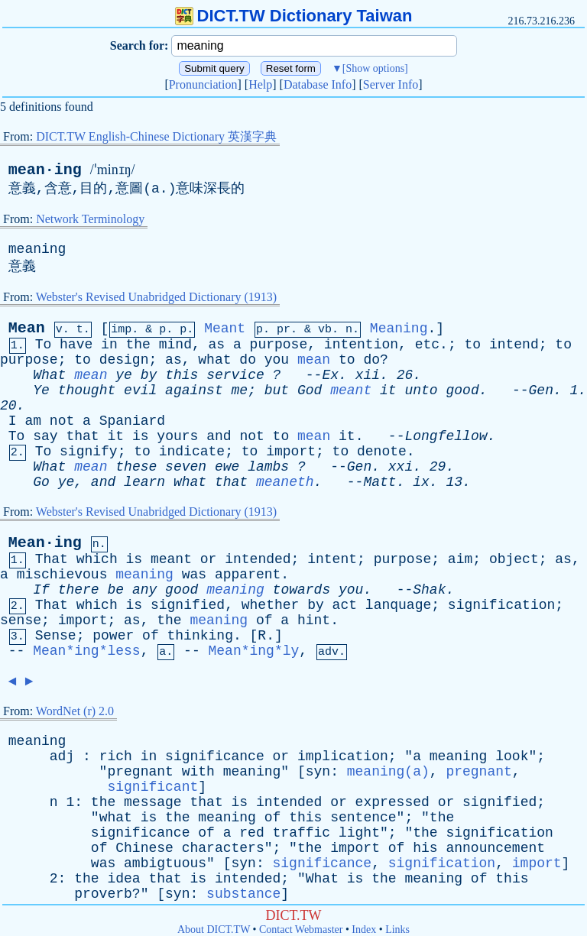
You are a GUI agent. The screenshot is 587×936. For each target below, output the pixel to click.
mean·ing (45, 170)
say (45, 436)
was (194, 574)
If (41, 590)
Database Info (318, 84)
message (153, 802)
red (251, 832)
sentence (363, 817)
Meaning (399, 328)
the (138, 344)
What (49, 375)
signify (89, 451)
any (144, 590)
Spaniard (132, 421)
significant (152, 787)
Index (364, 929)
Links (397, 929)
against (194, 390)
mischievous (62, 574)
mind (175, 344)
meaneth (285, 482)
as (217, 344)
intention (361, 344)
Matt (379, 482)
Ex (330, 375)
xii (367, 375)
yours (177, 436)
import (291, 451)
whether (271, 605)
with (198, 771)
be (115, 590)
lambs (268, 466)
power (113, 635)
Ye (41, 390)
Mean (26, 328)
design (124, 360)
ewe (227, 466)
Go (41, 482)
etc (427, 344)
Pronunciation (203, 84)
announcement (495, 848)
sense (20, 620)
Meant (224, 328)
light (359, 832)
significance (214, 756)
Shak (429, 590)
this (181, 375)
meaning (37, 249)
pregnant (140, 771)
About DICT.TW (213, 929)
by (149, 375)
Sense (55, 635)
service (235, 375)
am (32, 421)
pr (283, 329)
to (472, 344)
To (43, 344)
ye (123, 375)
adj (62, 756)
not (62, 421)
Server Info (390, 84)
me (240, 390)
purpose (279, 344)
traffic (302, 832)
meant (350, 390)
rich (115, 756)
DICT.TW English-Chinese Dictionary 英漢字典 (156, 136)
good (462, 390)
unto (420, 390)
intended (257, 559)
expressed (392, 802)
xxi (400, 466)
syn (318, 771)
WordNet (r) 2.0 (75, 710)
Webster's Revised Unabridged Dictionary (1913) (156, 296)
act (344, 605)
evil (140, 390)
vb (325, 329)
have (76, 344)
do (247, 360)
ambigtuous (165, 863)
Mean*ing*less (86, 651)
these (136, 466)
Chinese (144, 848)
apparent (248, 574)
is (140, 436)
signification (501, 605)
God (309, 390)
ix (421, 482)
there (78, 590)
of (264, 620)
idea (123, 878)
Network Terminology (90, 218)
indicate (192, 451)
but (276, 390)
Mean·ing (45, 543)
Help (260, 84)
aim (460, 559)
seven (185, 466)
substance (243, 894)
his (425, 848)
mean (313, 360)
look (511, 756)
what (214, 360)
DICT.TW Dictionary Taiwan (294, 15)
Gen (541, 390)
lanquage (398, 605)
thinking (200, 635)
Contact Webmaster (300, 929)
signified (188, 605)
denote (382, 451)
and (218, 436)
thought (87, 390)
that (82, 436)
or (208, 559)
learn (144, 482)
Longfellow (445, 436)
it (388, 390)
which (97, 559)
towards (302, 590)
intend (514, 344)
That (51, 559)
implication (342, 756)
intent (332, 559)
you (276, 360)
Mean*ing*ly (254, 651)
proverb (103, 894)
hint (313, 620)
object (514, 559)
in (109, 344)
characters (223, 848)
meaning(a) (388, 771)
